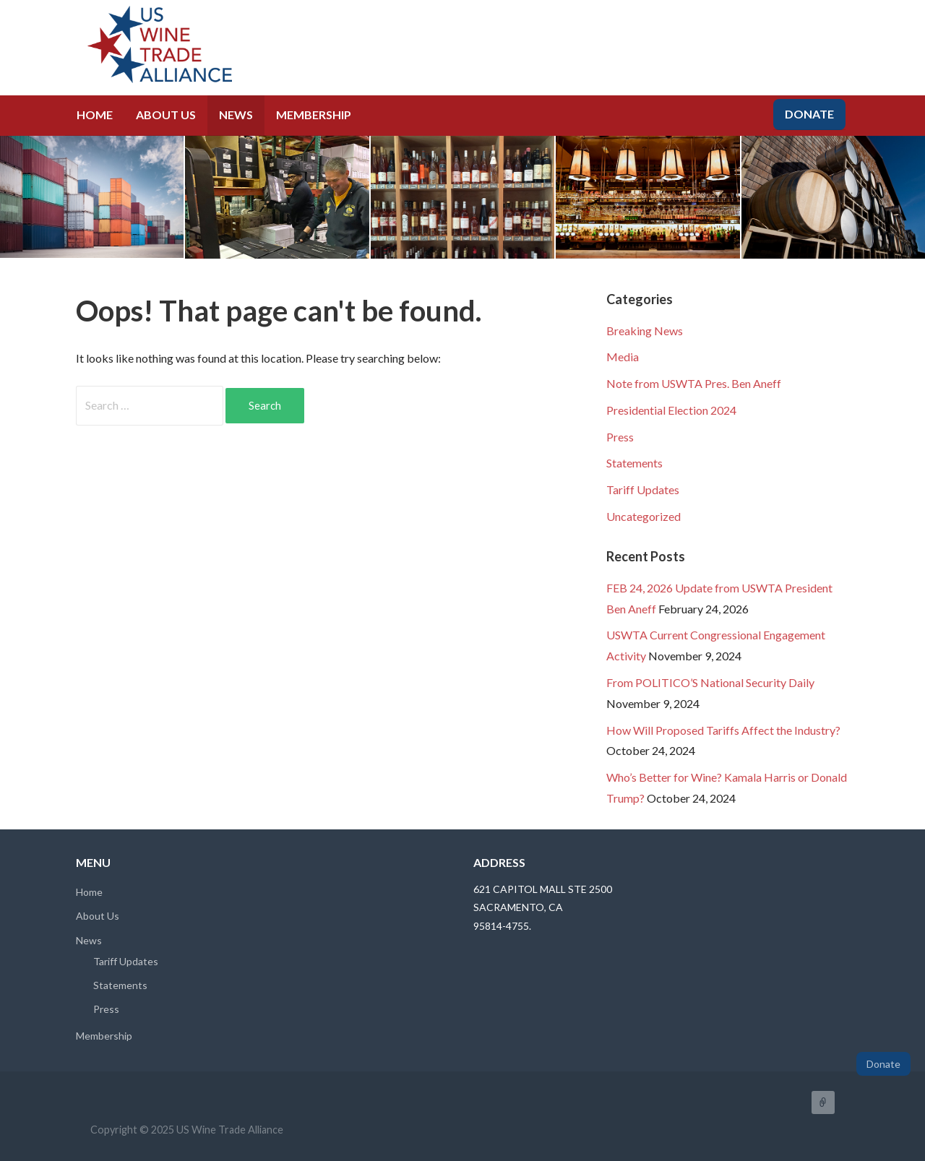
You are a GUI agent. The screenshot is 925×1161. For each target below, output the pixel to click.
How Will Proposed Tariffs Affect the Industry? (723, 730)
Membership (313, 114)
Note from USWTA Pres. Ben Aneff (693, 383)
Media (622, 356)
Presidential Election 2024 (671, 410)
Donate (809, 114)
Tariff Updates (642, 489)
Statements (634, 463)
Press (620, 437)
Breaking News (644, 330)
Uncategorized (643, 516)
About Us (166, 114)
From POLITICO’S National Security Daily (710, 682)
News (236, 114)
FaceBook (823, 1102)
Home (95, 114)
